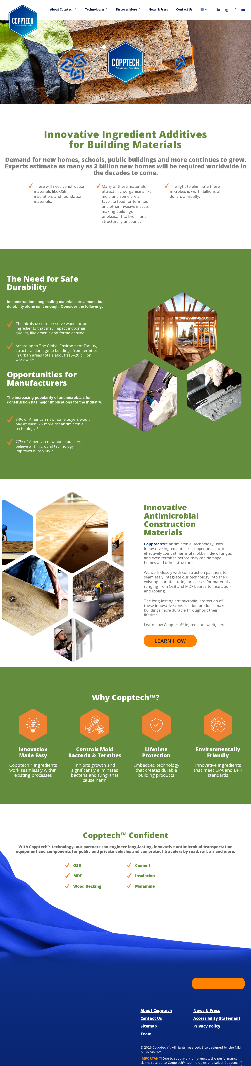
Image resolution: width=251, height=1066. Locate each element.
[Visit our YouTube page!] (243, 10)
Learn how (170, 614)
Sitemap (147, 994)
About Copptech (64, 9)
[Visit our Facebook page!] (235, 10)
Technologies (96, 9)
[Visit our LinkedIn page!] (218, 10)
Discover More (127, 9)
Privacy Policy (206, 994)
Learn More (218, 957)
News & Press (158, 9)
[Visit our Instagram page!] (226, 10)
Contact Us (184, 9)
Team (145, 1002)
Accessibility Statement (214, 987)
